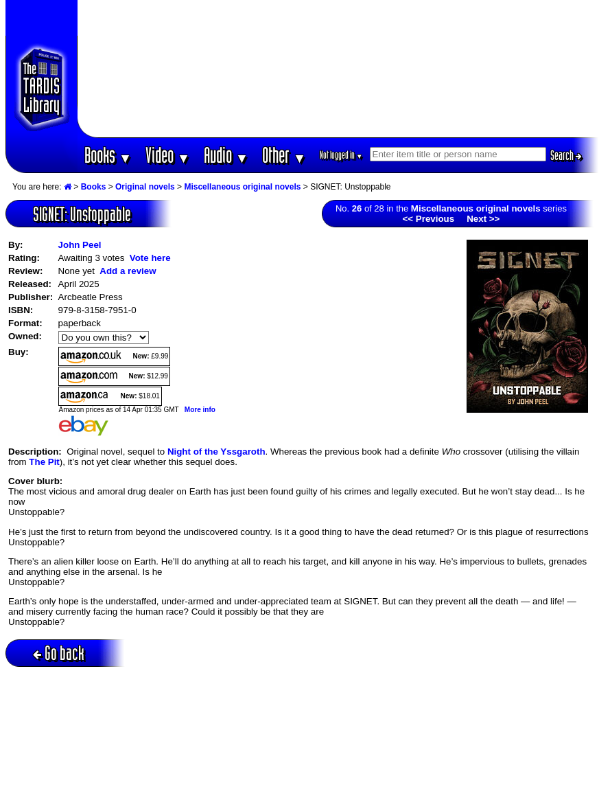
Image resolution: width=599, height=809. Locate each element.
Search (566, 155)
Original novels (145, 187)
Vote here (150, 258)
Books (108, 155)
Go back (58, 652)
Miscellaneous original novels (242, 187)
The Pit (44, 462)
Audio (226, 155)
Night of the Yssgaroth (216, 451)
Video (167, 155)
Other (284, 155)
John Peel (80, 245)
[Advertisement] (338, 68)
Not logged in (341, 155)
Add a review (127, 271)
